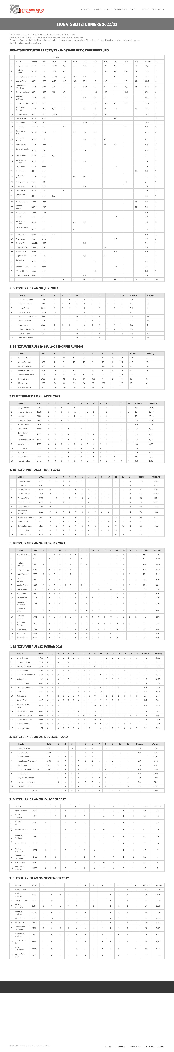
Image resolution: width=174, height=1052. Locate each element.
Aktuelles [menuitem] (97, 9)
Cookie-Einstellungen (154, 1046)
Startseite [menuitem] (85, 9)
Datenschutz (135, 1046)
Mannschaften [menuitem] (121, 10)
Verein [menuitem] (108, 10)
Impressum (121, 1046)
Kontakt (108, 1046)
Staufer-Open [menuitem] (158, 10)
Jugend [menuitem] (146, 10)
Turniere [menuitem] (135, 10)
